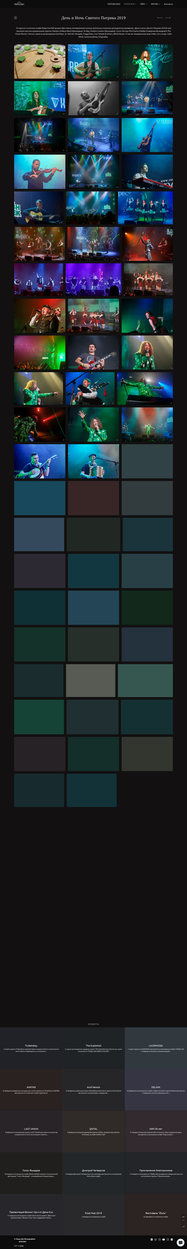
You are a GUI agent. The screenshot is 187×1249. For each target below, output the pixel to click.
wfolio (22, 1246)
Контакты (168, 4)
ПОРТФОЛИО (114, 4)
